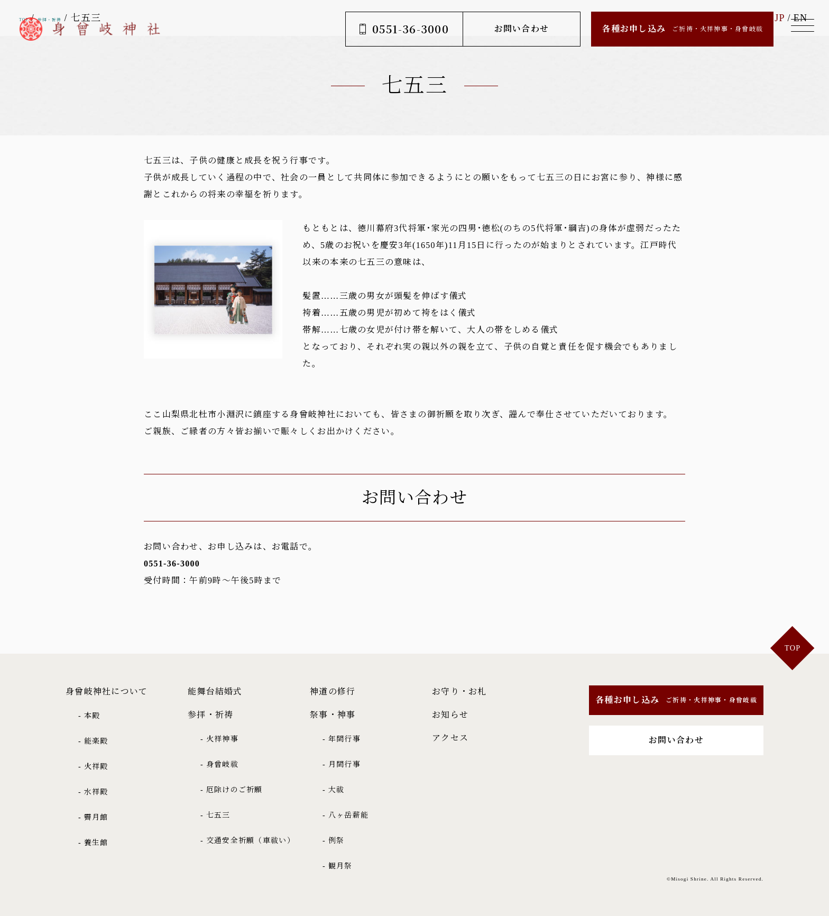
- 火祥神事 (219, 739)
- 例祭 (333, 841)
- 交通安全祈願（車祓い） (247, 841)
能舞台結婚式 (215, 691)
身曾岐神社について (107, 691)
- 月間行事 (342, 764)
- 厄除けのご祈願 (231, 790)
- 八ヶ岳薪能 (346, 815)
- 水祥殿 (93, 792)
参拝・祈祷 (210, 714)
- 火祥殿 (93, 767)
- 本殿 (89, 716)
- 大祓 (333, 790)
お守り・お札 (459, 691)
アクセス (450, 738)
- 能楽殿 (93, 741)
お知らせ (450, 714)
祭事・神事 (332, 714)
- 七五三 (215, 815)
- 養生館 (93, 843)
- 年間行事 (342, 739)
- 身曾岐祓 (219, 764)
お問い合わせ (513, 28)
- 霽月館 (93, 817)
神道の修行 (332, 691)
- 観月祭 (338, 866)
